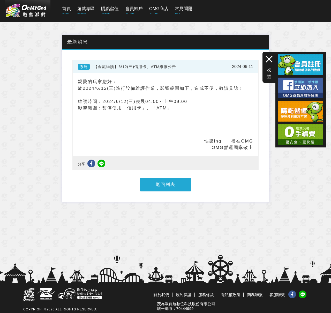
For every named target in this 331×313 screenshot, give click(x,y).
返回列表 (165, 184)
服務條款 (206, 295)
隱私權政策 (230, 295)
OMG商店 (159, 8)
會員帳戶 (134, 8)
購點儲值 (110, 8)
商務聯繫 (255, 295)
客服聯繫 (277, 295)
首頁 (66, 8)
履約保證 (183, 295)
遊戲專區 (86, 8)
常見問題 (183, 8)
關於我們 (161, 295)
